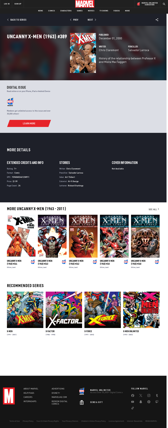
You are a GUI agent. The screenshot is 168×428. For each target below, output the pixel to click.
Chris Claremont (65, 63)
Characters (66, 11)
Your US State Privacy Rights (47, 421)
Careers (28, 397)
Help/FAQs (29, 393)
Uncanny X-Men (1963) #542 (76, 291)
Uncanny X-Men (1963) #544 (14, 291)
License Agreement (116, 421)
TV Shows (104, 11)
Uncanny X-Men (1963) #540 (138, 291)
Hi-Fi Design (73, 210)
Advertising (58, 388)
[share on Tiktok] (132, 408)
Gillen (9, 296)
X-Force (88, 360)
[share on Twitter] (140, 396)
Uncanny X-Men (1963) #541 (107, 291)
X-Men (10, 360)
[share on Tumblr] (156, 396)
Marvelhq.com (59, 397)
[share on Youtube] (132, 402)
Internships (30, 401)
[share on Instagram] (148, 396)
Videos (116, 11)
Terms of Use (14, 421)
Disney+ (56, 393)
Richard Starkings (75, 214)
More (127, 11)
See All (154, 238)
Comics (51, 11)
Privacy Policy (28, 421)
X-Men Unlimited (131, 360)
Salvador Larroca (116, 63)
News (40, 11)
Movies (91, 11)
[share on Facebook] (132, 396)
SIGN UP (17, 4)
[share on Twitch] (156, 402)
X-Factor (50, 360)
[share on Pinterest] (148, 402)
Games (80, 11)
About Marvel (31, 388)
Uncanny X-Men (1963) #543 (45, 291)
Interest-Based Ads (135, 421)
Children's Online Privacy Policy (93, 421)
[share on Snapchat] (140, 402)
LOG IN (7, 4)
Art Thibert (70, 206)
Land (13, 296)
